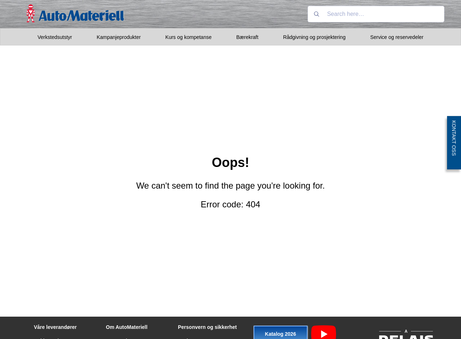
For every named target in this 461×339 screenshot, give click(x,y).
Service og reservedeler (397, 37)
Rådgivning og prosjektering (314, 37)
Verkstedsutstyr (54, 37)
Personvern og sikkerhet (207, 327)
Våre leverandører (55, 327)
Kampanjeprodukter (118, 37)
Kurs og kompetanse (188, 37)
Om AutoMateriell (126, 327)
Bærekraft (247, 37)
